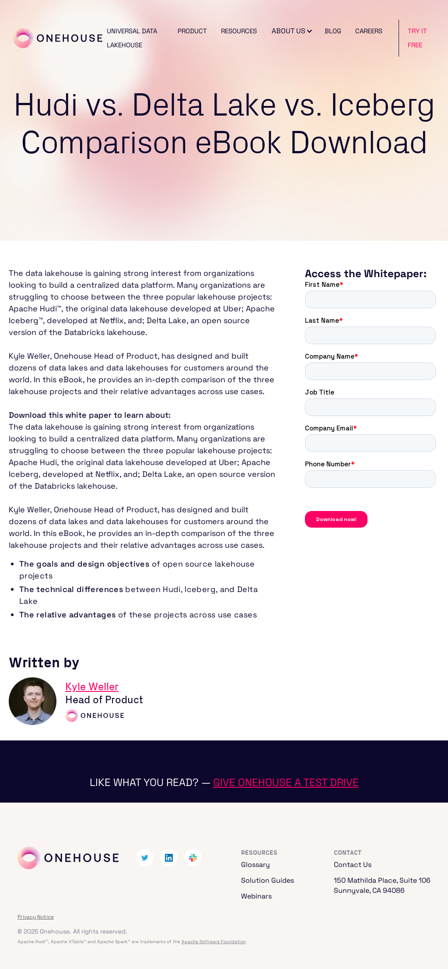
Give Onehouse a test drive (286, 782)
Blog (333, 31)
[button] (290, 31)
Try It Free (417, 38)
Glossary (255, 864)
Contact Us (352, 864)
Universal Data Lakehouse (132, 38)
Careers (368, 31)
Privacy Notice (36, 916)
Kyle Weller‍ (92, 687)
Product (192, 31)
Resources (239, 31)
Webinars (256, 896)
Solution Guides (267, 880)
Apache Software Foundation (214, 941)
